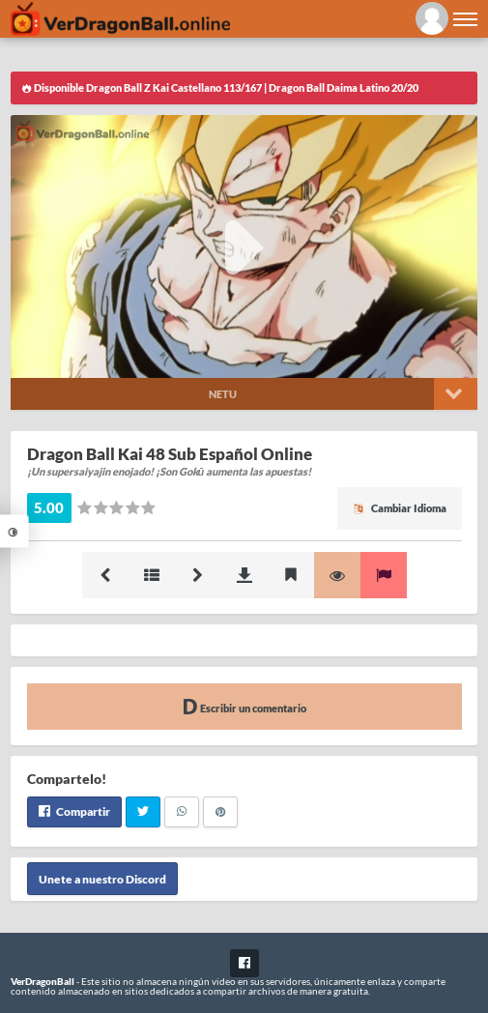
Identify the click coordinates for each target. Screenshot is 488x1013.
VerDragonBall (42, 981)
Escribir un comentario (244, 706)
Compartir (74, 811)
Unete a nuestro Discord (102, 879)
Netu (223, 394)
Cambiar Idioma (399, 508)
